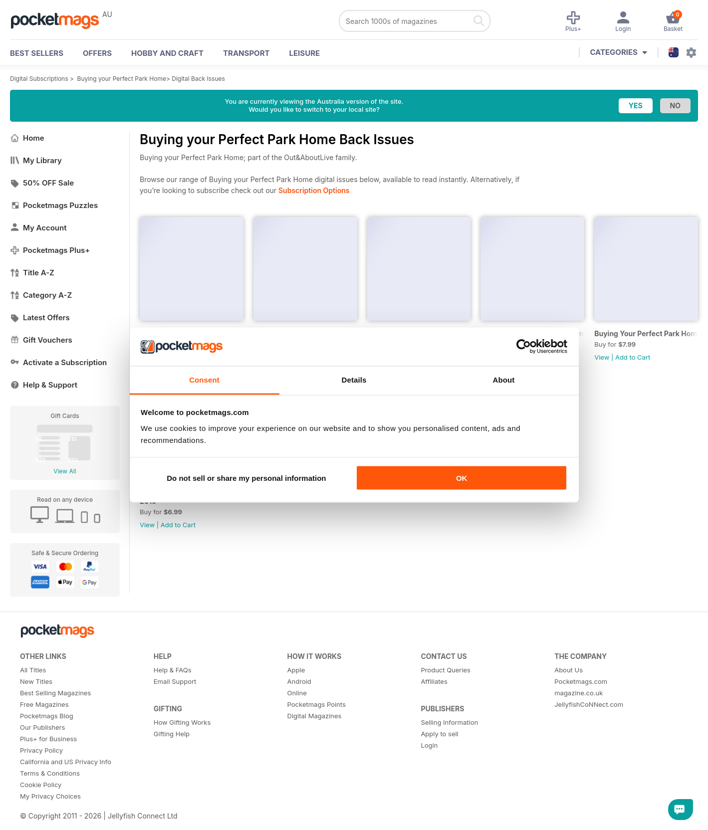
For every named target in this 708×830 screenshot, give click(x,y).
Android (299, 681)
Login (429, 745)
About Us (568, 670)
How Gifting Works (182, 722)
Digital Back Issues (198, 78)
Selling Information (449, 722)
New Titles (36, 681)
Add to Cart (632, 357)
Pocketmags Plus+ (50, 250)
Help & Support (43, 385)
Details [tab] (354, 379)
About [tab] (504, 379)
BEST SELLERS (36, 53)
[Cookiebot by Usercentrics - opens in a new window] (523, 346)
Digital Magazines (314, 716)
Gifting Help (172, 734)
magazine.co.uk (578, 693)
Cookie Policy (40, 785)
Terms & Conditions (50, 773)
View (601, 357)
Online (297, 693)
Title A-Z (32, 272)
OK (462, 478)
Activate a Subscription (58, 362)
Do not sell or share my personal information (246, 478)
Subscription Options (313, 190)
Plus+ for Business (48, 739)
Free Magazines (44, 704)
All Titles (33, 670)
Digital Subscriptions (39, 78)
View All (64, 471)
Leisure (304, 53)
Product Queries (446, 670)
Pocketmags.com (580, 681)
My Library (36, 160)
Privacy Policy (41, 750)
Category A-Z (41, 295)
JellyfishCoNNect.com (588, 704)
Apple (296, 670)
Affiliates (434, 681)
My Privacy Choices (50, 796)
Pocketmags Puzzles (54, 205)
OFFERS (97, 53)
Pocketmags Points (316, 704)
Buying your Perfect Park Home (121, 78)
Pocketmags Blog (46, 716)
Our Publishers (42, 727)
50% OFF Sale (42, 183)
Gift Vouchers (41, 340)
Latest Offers (40, 317)
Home (27, 138)
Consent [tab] (204, 379)
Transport (246, 53)
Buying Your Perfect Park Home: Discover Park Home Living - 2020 (646, 333)
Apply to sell (439, 734)
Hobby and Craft (167, 53)
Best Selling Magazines (55, 693)
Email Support (175, 681)
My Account (38, 227)
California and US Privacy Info (65, 762)
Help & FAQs (173, 670)
